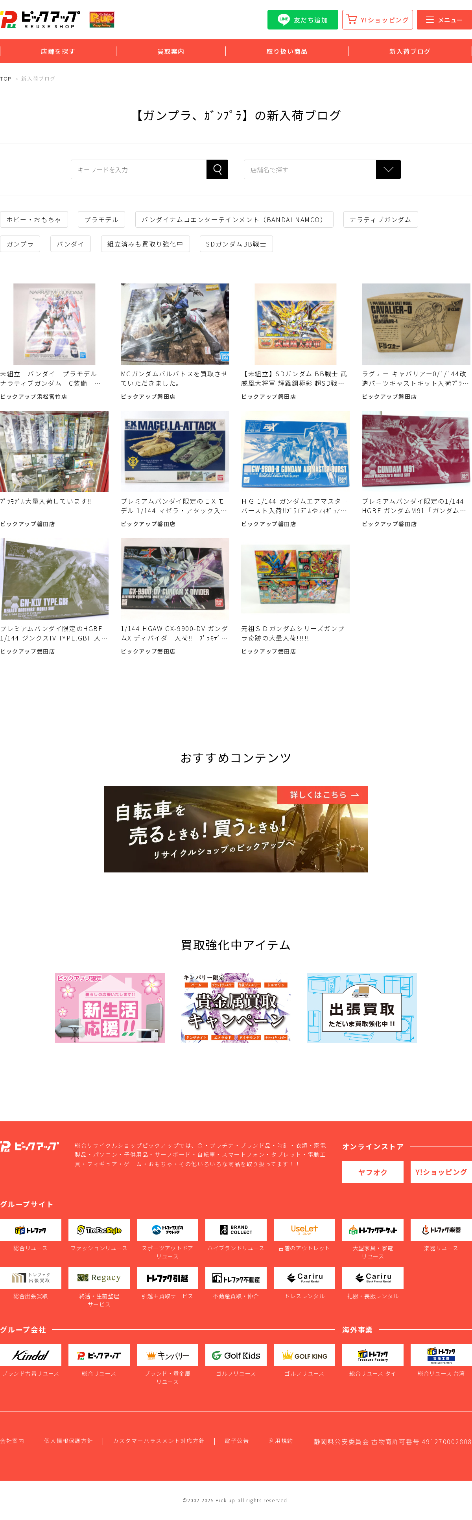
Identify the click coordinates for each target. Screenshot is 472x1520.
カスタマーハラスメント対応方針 (159, 1441)
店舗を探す (58, 51)
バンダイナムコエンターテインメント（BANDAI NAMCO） (234, 219)
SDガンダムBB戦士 (236, 243)
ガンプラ (20, 243)
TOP (6, 78)
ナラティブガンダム (380, 219)
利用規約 (281, 1441)
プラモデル (101, 219)
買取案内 (171, 51)
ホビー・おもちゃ (34, 219)
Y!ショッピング (385, 19)
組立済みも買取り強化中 (145, 243)
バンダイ (71, 243)
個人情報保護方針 (68, 1441)
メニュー (444, 19)
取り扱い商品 (287, 51)
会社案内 (12, 1441)
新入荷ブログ (410, 51)
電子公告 (237, 1441)
